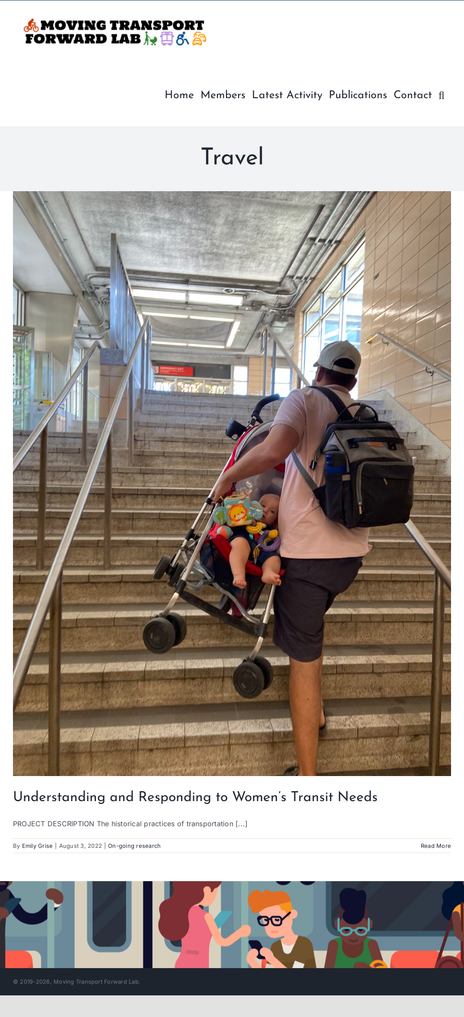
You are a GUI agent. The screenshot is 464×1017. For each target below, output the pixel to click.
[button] (442, 94)
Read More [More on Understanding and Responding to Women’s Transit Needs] (436, 845)
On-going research (134, 845)
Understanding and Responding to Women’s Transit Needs (195, 798)
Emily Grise (37, 845)
